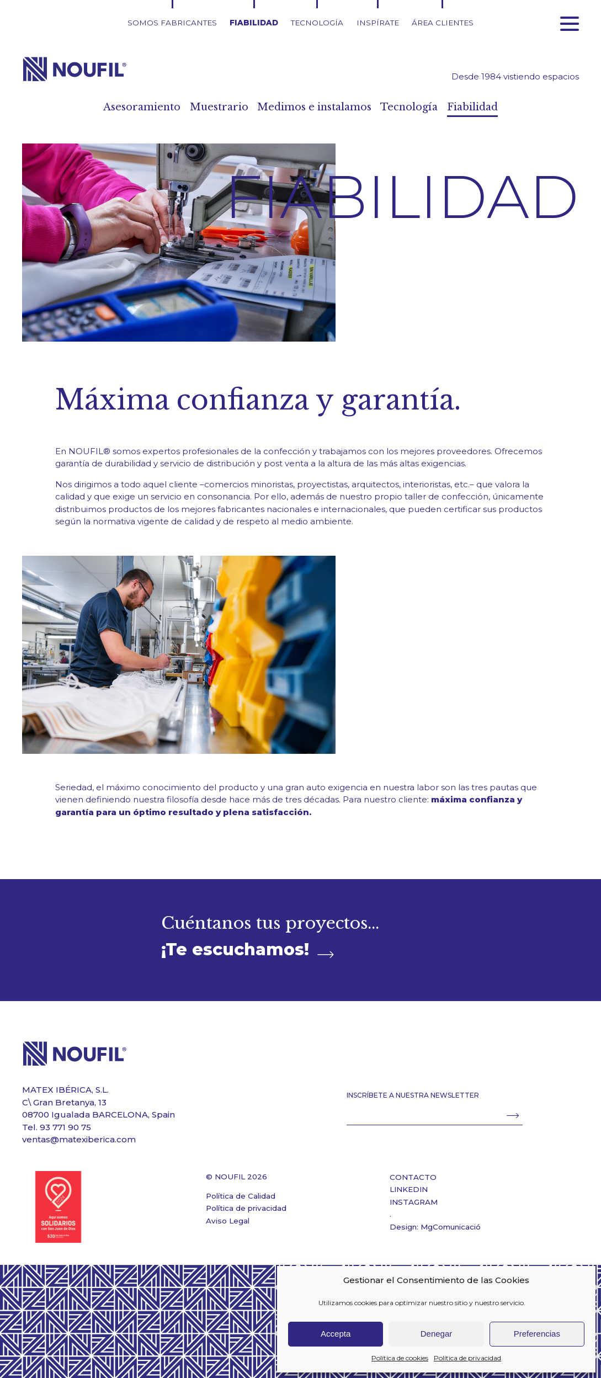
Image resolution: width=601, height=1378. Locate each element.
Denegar (437, 1333)
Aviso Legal (227, 1220)
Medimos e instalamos (316, 106)
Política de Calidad (240, 1195)
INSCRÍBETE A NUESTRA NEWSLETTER (413, 1095)
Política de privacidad (467, 1358)
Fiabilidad (254, 22)
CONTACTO (413, 1177)
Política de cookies (399, 1358)
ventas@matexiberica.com (79, 1139)
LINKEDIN (409, 1189)
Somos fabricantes (172, 22)
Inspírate (378, 22)
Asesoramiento (115, 106)
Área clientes (443, 22)
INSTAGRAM (414, 1202)
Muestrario (204, 106)
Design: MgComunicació (435, 1226)
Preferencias (537, 1333)
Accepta (335, 1333)
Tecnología (317, 22)
